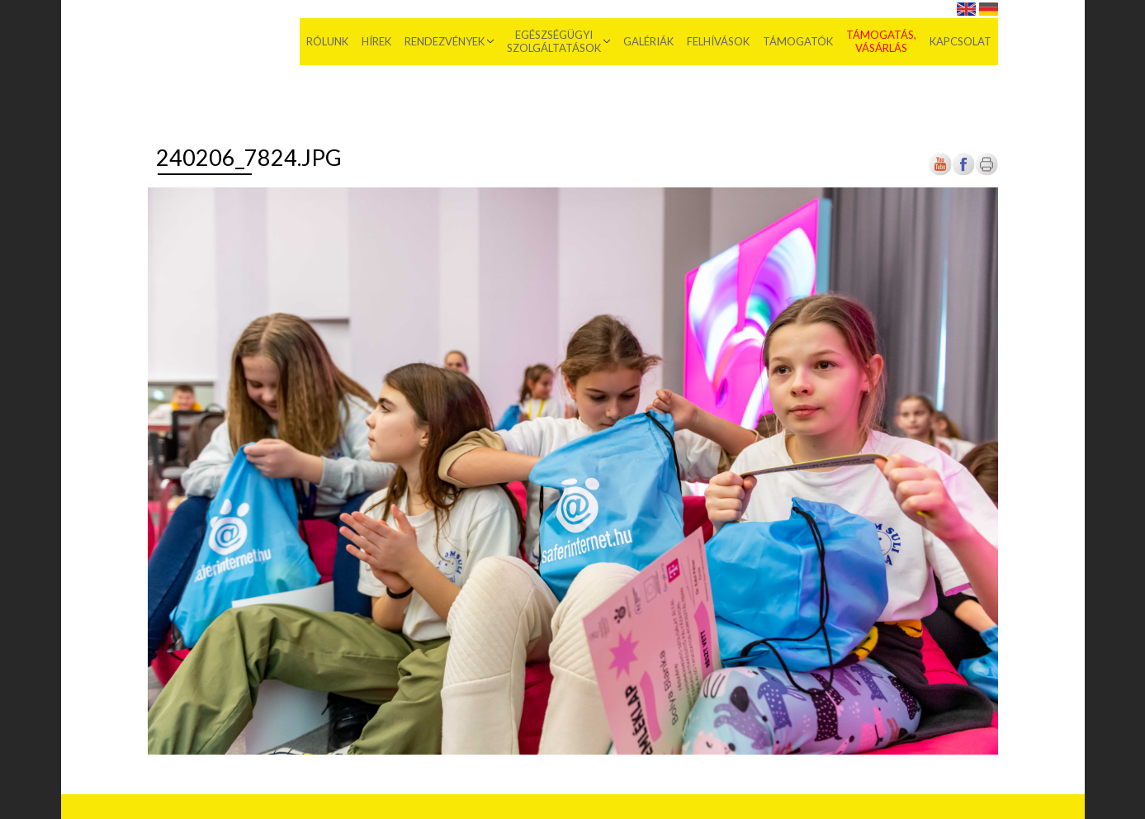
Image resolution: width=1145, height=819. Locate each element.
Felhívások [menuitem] (718, 41)
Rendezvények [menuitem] (445, 41)
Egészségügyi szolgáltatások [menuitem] (554, 41)
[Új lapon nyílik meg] (963, 172)
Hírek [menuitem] (376, 41)
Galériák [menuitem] (648, 41)
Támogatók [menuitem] (798, 41)
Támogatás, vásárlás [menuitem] (881, 41)
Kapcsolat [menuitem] (960, 41)
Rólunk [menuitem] (327, 41)
